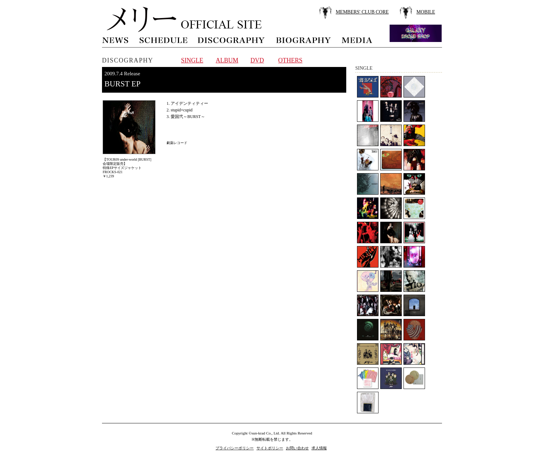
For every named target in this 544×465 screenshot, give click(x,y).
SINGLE (192, 60)
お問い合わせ (297, 448)
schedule (163, 39)
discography (231, 39)
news (115, 39)
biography (303, 39)
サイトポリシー (269, 448)
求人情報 (319, 448)
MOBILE (425, 12)
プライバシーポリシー (234, 448)
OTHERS (290, 60)
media (357, 39)
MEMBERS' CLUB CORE (362, 12)
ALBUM (227, 60)
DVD (257, 60)
